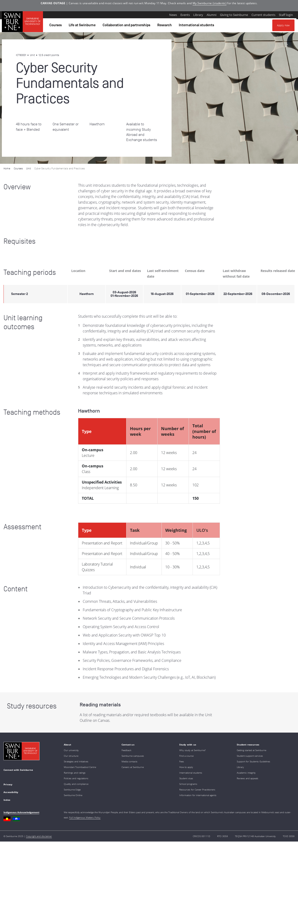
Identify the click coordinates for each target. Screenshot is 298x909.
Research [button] (165, 26)
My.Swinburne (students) (209, 3)
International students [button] (197, 26)
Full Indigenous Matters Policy (85, 817)
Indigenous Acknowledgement (21, 812)
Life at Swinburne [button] (83, 26)
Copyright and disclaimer (39, 836)
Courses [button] (56, 26)
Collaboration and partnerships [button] (127, 26)
